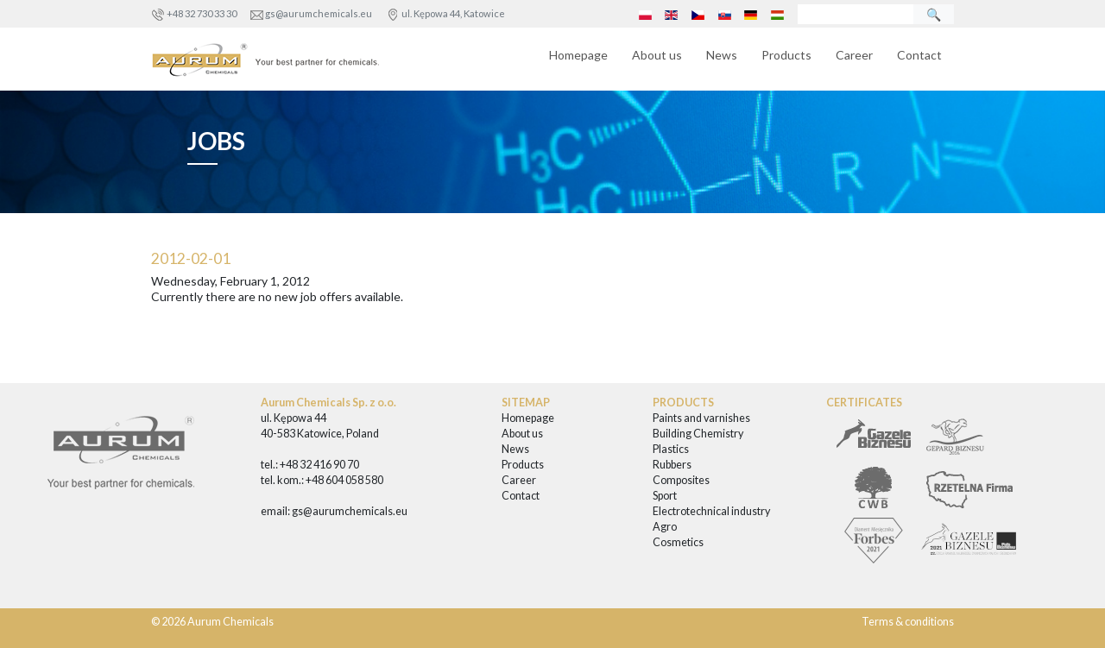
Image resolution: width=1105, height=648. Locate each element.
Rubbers (672, 464)
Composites (681, 480)
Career (854, 54)
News (721, 54)
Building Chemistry (698, 433)
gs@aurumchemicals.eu (318, 13)
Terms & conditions (908, 621)
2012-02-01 (190, 258)
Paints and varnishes (701, 418)
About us (657, 54)
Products (786, 54)
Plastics (671, 449)
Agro (665, 526)
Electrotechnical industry (711, 511)
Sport (665, 495)
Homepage (578, 54)
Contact (919, 54)
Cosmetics (678, 542)
